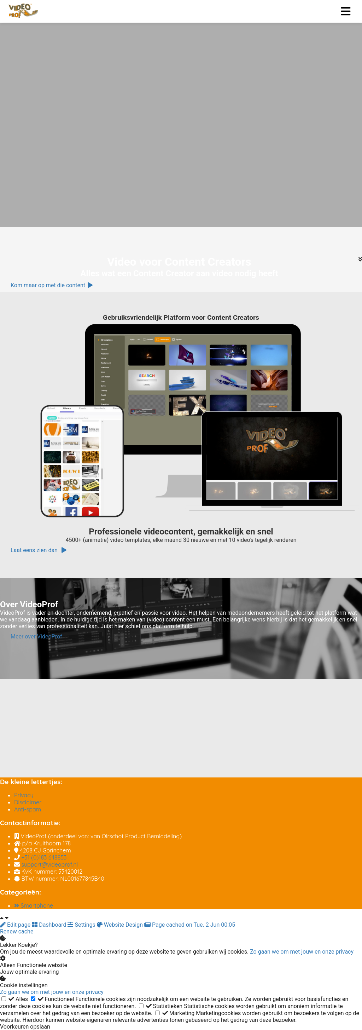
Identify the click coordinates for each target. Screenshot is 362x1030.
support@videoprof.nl (49, 864)
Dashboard (50, 924)
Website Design (120, 924)
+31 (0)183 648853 (43, 857)
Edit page (16, 924)
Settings (82, 924)
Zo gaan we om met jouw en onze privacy (302, 951)
